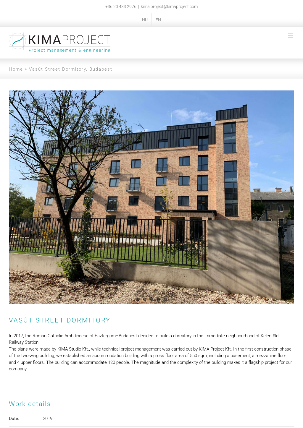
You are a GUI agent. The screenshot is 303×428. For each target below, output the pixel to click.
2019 (47, 418)
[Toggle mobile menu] (291, 36)
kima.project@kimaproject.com (169, 6)
